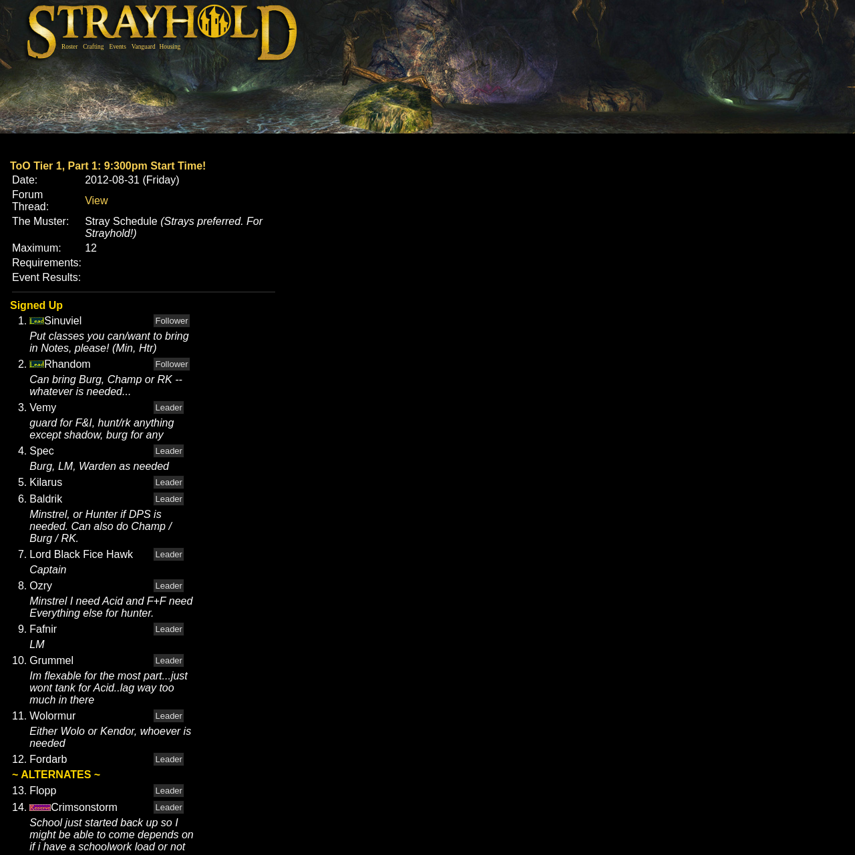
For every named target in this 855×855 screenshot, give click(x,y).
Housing (170, 46)
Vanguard (144, 46)
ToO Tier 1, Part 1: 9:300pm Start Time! (108, 166)
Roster (69, 46)
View (96, 200)
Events (117, 46)
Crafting (93, 46)
